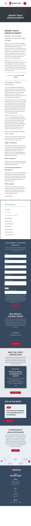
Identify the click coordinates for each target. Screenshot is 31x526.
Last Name (7, 259)
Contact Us (15, 451)
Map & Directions (15, 485)
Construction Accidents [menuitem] (9, 234)
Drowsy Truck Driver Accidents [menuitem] (11, 215)
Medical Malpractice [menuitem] (9, 218)
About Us (15, 493)
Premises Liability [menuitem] (8, 221)
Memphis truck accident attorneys (16, 60)
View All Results (15, 344)
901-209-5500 (15, 476)
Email (6, 269)
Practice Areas (15, 495)
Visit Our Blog (10, 421)
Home (15, 491)
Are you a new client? (9, 275)
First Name (7, 253)
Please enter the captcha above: (11, 290)
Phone (6, 264)
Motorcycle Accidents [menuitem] (9, 229)
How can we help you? (9, 280)
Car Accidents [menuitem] (7, 209)
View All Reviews (15, 393)
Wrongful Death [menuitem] (8, 226)
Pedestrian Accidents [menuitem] (9, 232)
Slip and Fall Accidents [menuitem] (9, 223)
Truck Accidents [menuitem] (8, 212)
